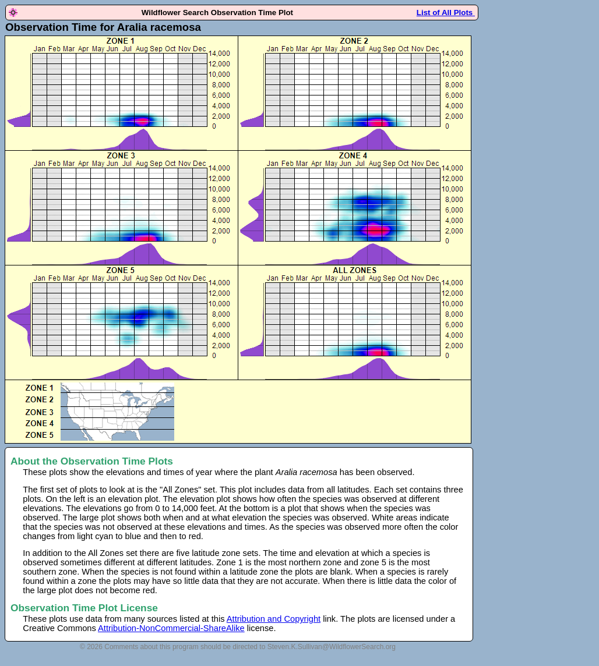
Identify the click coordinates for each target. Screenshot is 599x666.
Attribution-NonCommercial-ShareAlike (171, 628)
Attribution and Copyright (273, 619)
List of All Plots (446, 12)
